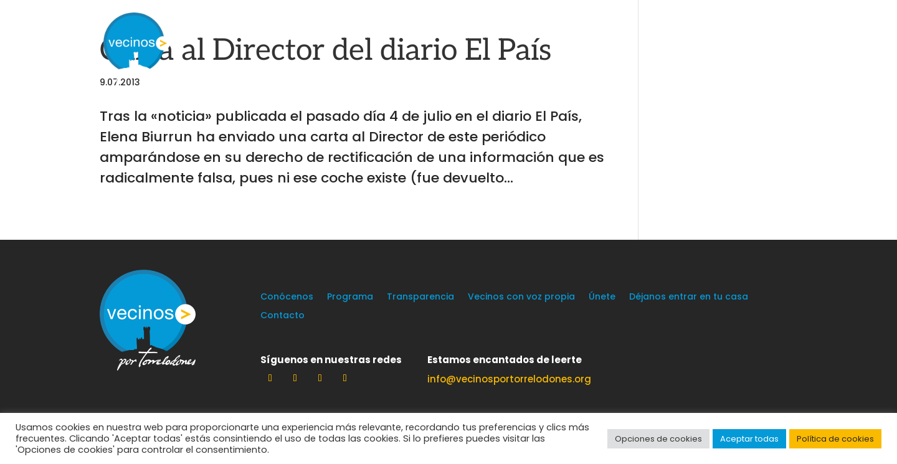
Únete (602, 297)
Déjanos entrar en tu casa (688, 297)
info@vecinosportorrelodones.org (509, 379)
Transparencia (420, 297)
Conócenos (286, 297)
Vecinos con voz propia (521, 297)
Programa (350, 297)
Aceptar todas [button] (749, 439)
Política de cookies (835, 439)
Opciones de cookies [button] (658, 439)
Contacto (282, 316)
